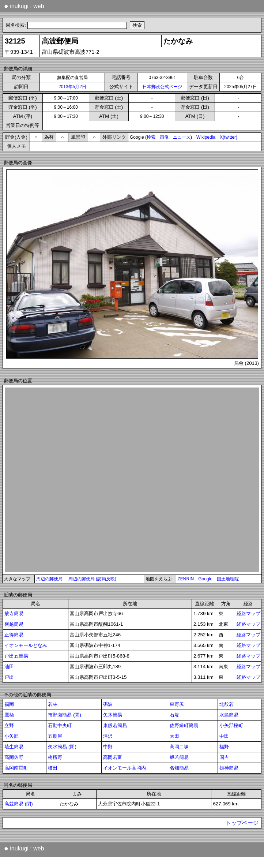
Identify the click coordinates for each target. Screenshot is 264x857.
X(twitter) (228, 137)
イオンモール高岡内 (124, 768)
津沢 (108, 736)
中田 (224, 736)
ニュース (182, 137)
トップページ (242, 823)
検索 (151, 137)
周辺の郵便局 (49, 578)
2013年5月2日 (72, 86)
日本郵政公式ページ (162, 86)
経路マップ (248, 613)
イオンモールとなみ (25, 645)
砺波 (108, 704)
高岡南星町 (16, 768)
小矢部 (11, 736)
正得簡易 (13, 634)
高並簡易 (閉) (18, 804)
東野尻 (177, 704)
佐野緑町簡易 (184, 725)
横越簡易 (13, 624)
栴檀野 (55, 757)
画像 (164, 137)
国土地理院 (228, 578)
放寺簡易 (13, 613)
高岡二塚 (179, 746)
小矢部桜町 (231, 725)
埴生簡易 (13, 746)
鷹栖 (9, 715)
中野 (108, 746)
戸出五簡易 (16, 656)
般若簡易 (179, 757)
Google (205, 578)
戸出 (9, 677)
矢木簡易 (112, 715)
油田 (9, 666)
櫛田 (52, 768)
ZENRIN (186, 578)
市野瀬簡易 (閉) (64, 715)
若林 (52, 704)
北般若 (226, 704)
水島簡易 (228, 715)
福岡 (9, 704)
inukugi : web (24, 6)
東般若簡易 (115, 725)
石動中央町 (60, 725)
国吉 (224, 757)
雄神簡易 (228, 768)
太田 (174, 736)
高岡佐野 (13, 757)
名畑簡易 (179, 768)
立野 (9, 725)
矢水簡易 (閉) (62, 746)
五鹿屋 (55, 736)
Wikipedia (205, 137)
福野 (224, 746)
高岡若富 (112, 757)
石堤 (174, 715)
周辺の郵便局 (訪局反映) (92, 578)
